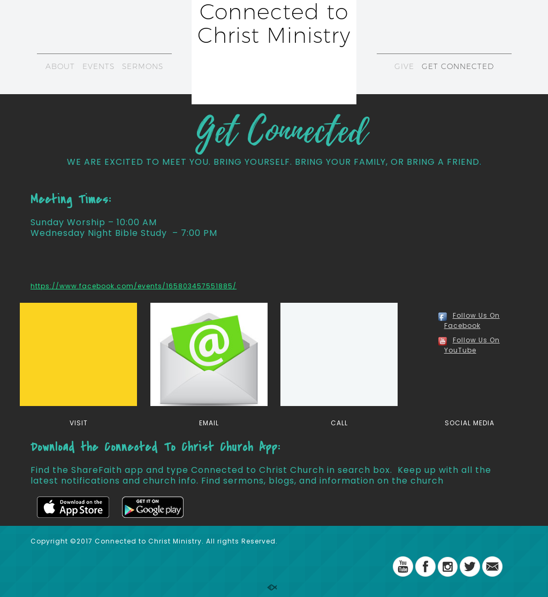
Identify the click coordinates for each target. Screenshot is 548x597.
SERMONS (142, 66)
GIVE (404, 66)
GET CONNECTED (458, 66)
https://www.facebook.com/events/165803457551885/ (134, 285)
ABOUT (60, 66)
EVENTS (98, 66)
